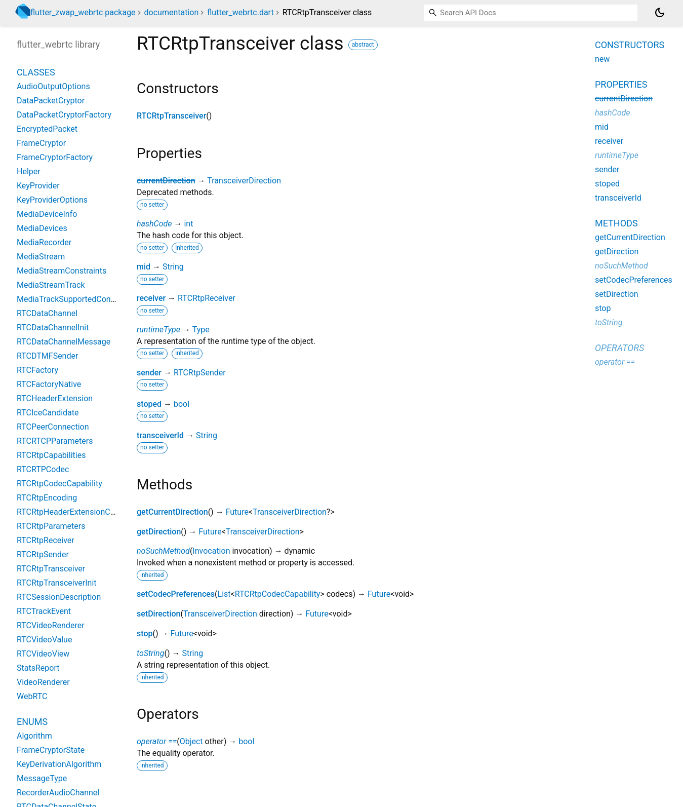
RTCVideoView (43, 654)
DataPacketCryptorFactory (64, 115)
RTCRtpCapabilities (51, 455)
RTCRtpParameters (51, 526)
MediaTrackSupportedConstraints (77, 299)
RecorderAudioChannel (58, 792)
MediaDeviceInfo (47, 214)
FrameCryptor (41, 143)
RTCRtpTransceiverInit (57, 583)
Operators (619, 347)
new (602, 59)
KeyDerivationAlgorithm (59, 764)
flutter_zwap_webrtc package (83, 12)
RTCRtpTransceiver (171, 116)
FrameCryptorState (51, 750)
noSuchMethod (163, 551)
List (224, 594)
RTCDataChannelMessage (63, 342)
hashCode (154, 223)
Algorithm (34, 736)
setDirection (158, 614)
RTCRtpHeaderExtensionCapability (79, 512)
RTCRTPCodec (43, 469)
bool (181, 404)
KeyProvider (38, 185)
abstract (363, 44)
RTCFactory (37, 370)
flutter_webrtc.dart (240, 12)
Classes (36, 72)
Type (201, 329)
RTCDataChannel (47, 313)
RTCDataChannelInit (53, 327)
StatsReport (38, 668)
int (188, 223)
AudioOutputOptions (53, 86)
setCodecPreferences (176, 594)
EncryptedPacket (47, 129)
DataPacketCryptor (51, 100)
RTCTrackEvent (44, 611)
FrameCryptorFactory (55, 157)
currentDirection (166, 180)
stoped (149, 404)
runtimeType (158, 329)
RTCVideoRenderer (51, 625)
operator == (157, 741)
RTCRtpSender (200, 372)
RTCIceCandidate (48, 412)
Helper (29, 171)
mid (143, 267)
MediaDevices (42, 228)
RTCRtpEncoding (47, 498)
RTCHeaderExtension (55, 398)
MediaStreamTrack (51, 285)
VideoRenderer (43, 682)
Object (191, 741)
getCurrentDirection (172, 512)
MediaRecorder (44, 242)
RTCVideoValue (44, 639)
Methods (616, 223)
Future (237, 512)
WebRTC (32, 696)
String (173, 267)
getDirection (159, 531)
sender (149, 372)
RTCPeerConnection (53, 427)
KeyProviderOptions (52, 200)
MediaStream (41, 256)
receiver (151, 298)
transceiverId (160, 435)
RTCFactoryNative (49, 384)
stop (144, 633)
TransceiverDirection (244, 180)
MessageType (42, 778)
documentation (171, 12)
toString (150, 653)
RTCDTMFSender (47, 356)
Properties (621, 84)
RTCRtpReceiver (206, 298)
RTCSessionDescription (59, 597)
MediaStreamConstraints (61, 271)
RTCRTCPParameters (55, 441)
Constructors (629, 45)
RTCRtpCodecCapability (277, 594)
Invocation (211, 551)
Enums (32, 721)
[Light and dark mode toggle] (660, 13)
